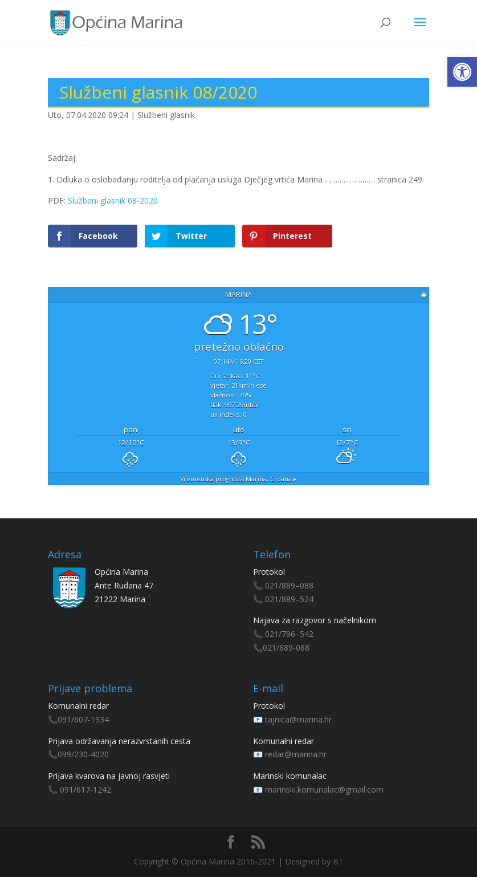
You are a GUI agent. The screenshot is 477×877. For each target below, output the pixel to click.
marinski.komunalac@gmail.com (324, 789)
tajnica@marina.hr (298, 719)
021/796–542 (289, 633)
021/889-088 (286, 647)
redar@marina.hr (296, 754)
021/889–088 (289, 585)
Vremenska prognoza (238, 479)
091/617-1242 (85, 789)
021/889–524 (289, 599)
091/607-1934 (83, 719)
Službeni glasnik (166, 114)
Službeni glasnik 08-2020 (113, 200)
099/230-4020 (83, 754)
